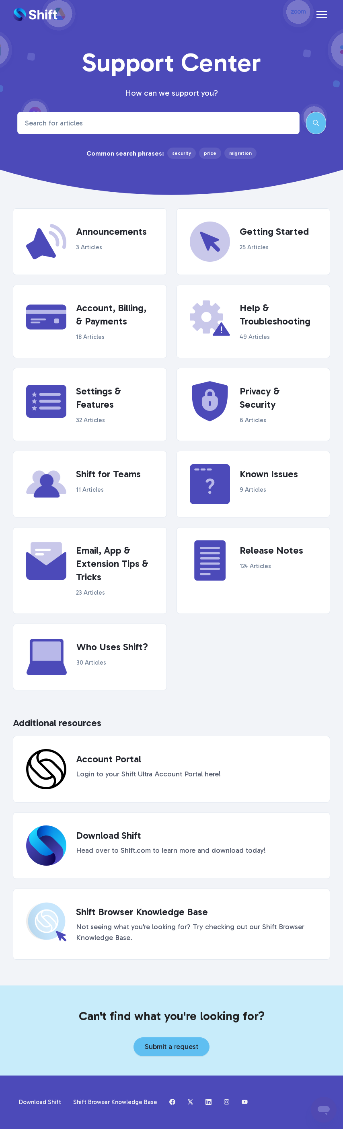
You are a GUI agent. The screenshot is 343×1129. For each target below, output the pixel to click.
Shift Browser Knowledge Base (115, 1102)
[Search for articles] (158, 123)
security (181, 153)
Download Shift (40, 1102)
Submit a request (171, 1046)
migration (240, 153)
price (210, 153)
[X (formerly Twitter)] (190, 1102)
